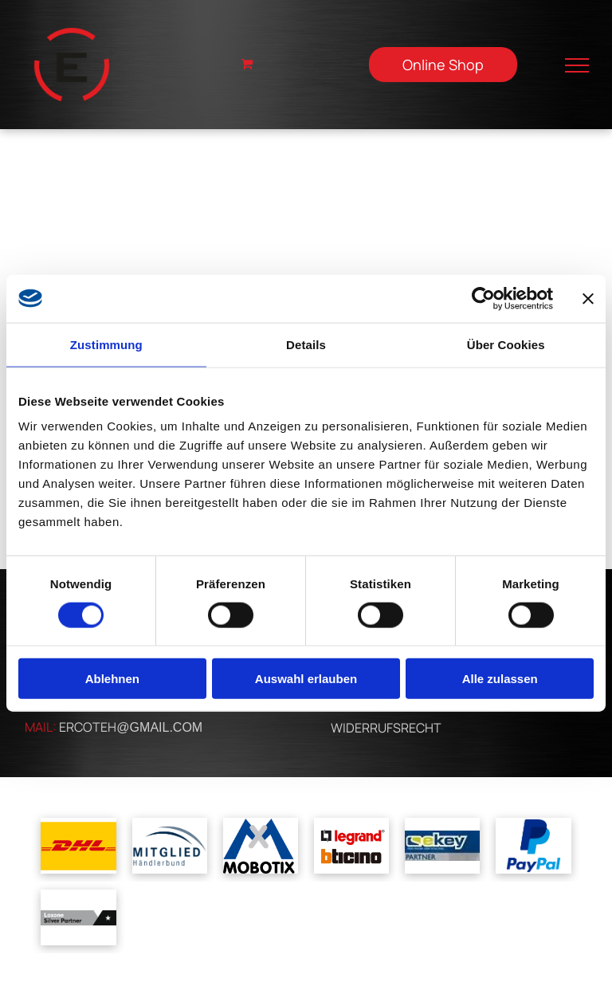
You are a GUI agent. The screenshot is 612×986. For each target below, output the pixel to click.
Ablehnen (112, 678)
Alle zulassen (500, 678)
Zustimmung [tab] (106, 344)
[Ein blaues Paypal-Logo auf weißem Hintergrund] (533, 846)
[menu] (577, 65)
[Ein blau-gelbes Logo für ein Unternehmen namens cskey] (442, 846)
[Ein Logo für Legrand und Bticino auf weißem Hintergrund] (351, 846)
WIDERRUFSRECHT (386, 728)
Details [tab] (306, 344)
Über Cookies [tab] (506, 344)
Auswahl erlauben (306, 678)
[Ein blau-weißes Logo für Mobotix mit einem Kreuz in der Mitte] (260, 846)
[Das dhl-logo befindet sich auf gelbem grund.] (78, 846)
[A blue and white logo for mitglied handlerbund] (169, 846)
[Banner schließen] (588, 298)
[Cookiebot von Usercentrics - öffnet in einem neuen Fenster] (483, 298)
